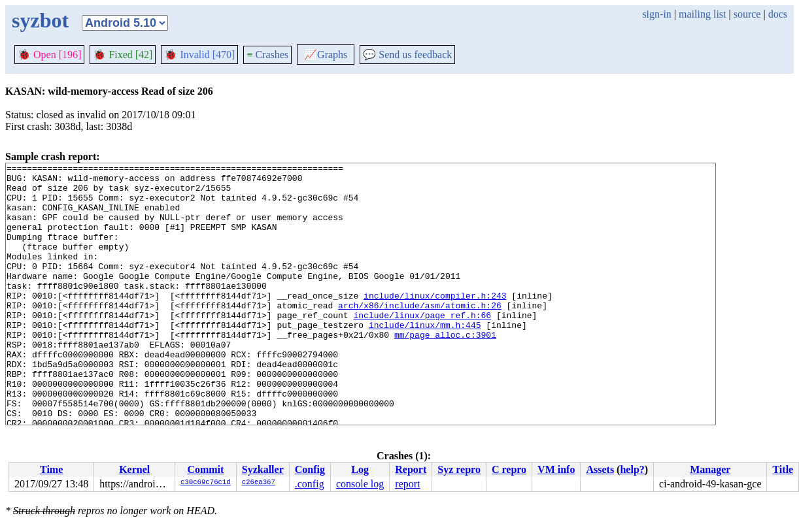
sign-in (656, 14)
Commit (205, 469)
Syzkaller (263, 469)
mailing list (702, 14)
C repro (509, 469)
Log (360, 469)
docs (777, 14)
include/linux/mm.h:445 (425, 358)
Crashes (267, 54)
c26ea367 (258, 482)
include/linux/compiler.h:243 (435, 323)
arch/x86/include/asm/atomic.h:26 (420, 334)
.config (309, 483)
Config (310, 469)
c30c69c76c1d (205, 482)
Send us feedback (407, 54)
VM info (556, 469)
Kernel (134, 469)
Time (51, 469)
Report (410, 469)
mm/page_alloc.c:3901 (445, 370)
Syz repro (459, 469)
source (747, 14)
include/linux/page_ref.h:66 (422, 346)
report (407, 483)
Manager (710, 469)
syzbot (40, 20)
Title (782, 469)
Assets (600, 469)
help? (632, 469)
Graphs (325, 54)
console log (360, 483)
